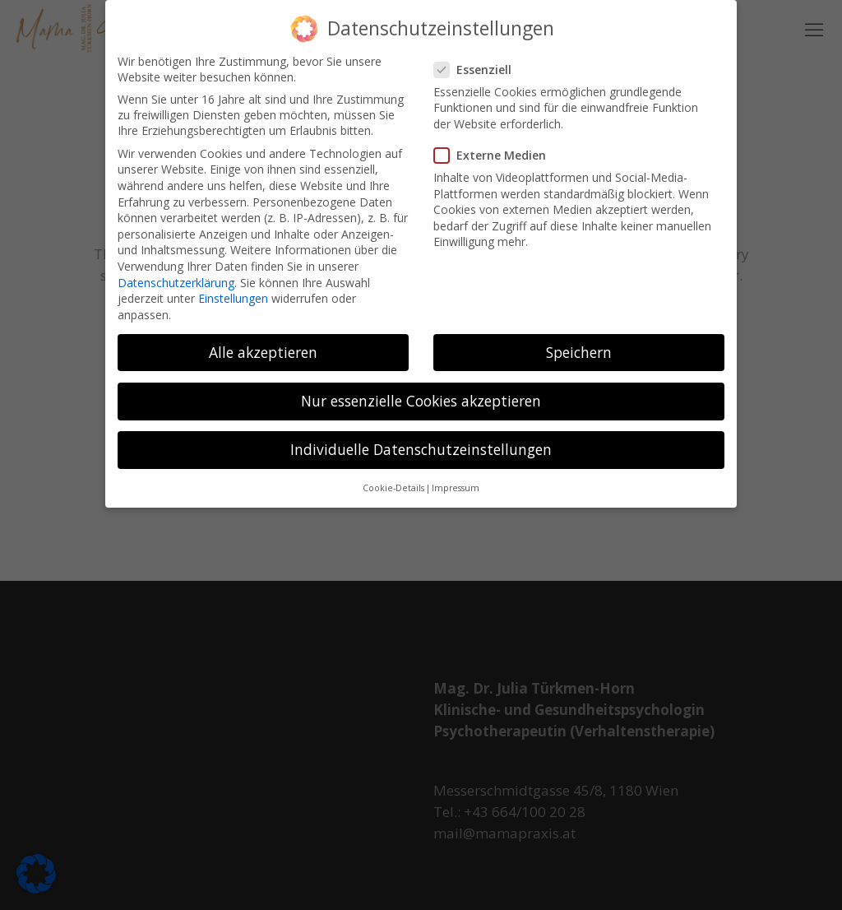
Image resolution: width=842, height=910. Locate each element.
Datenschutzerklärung (176, 272)
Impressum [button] (455, 478)
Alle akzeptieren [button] (263, 341)
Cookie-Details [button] (393, 478)
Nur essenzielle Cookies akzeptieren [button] (421, 390)
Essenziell (479, 59)
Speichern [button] (579, 341)
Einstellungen (233, 288)
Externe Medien (496, 145)
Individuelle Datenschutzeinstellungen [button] (421, 438)
